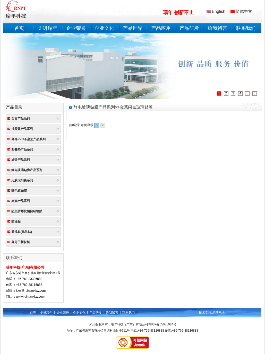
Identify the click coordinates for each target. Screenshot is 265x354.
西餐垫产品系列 (22, 149)
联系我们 (246, 28)
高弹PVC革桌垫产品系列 (28, 139)
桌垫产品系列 (20, 160)
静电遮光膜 (19, 190)
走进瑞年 (47, 28)
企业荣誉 (76, 28)
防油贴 (16, 221)
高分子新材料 (20, 242)
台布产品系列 (20, 118)
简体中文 (241, 11)
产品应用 (161, 28)
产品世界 (132, 28)
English (216, 11)
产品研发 (189, 28)
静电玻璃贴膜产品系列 (26, 170)
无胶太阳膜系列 (22, 180)
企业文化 (104, 28)
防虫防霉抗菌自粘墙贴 (26, 211)
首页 (19, 28)
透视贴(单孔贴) (21, 232)
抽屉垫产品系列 (22, 129)
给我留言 (217, 28)
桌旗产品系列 (20, 201)
